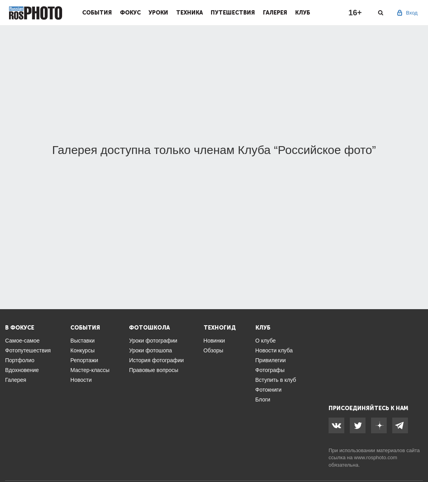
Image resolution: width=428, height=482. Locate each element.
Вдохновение (22, 370)
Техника (189, 12)
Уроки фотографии (153, 340)
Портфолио (20, 360)
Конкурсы (82, 350)
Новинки (214, 340)
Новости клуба (274, 350)
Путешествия (233, 12)
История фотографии (156, 360)
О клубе (265, 340)
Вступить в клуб (275, 380)
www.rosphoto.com (375, 457)
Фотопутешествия (28, 350)
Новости (81, 380)
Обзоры (214, 350)
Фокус (130, 12)
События (97, 12)
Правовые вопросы (153, 370)
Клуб (302, 12)
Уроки (158, 12)
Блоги (262, 399)
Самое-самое (22, 340)
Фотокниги (268, 390)
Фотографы (270, 370)
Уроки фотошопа (150, 350)
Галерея (275, 12)
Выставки (82, 340)
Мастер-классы (89, 370)
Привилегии (270, 360)
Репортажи (84, 360)
